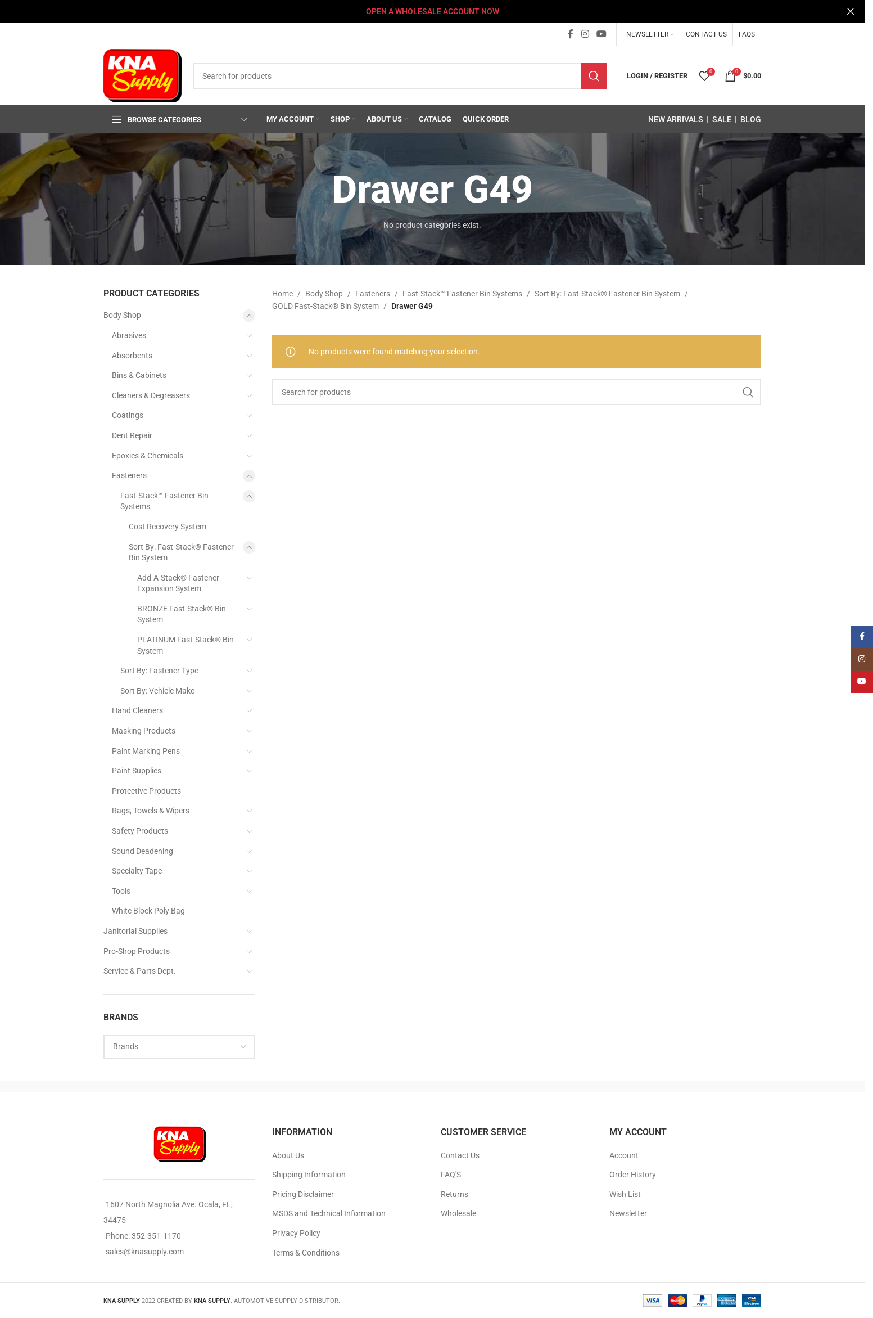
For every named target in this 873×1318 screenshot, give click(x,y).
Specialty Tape (137, 870)
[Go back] (318, 190)
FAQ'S (451, 1174)
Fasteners (129, 475)
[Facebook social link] (570, 34)
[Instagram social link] (584, 34)
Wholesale (458, 1213)
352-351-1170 (156, 1235)
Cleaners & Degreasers (151, 395)
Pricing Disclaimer (303, 1194)
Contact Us (460, 1155)
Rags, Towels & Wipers (150, 810)
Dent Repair (132, 435)
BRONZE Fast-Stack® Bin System (181, 614)
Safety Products (140, 830)
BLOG (750, 119)
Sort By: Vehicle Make (157, 690)
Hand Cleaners (137, 710)
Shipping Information (309, 1174)
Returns (454, 1194)
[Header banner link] (432, 11)
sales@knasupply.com (145, 1251)
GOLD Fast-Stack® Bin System (325, 306)
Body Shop (122, 315)
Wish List (625, 1194)
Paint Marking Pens (146, 750)
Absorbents (132, 355)
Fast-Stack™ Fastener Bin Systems (164, 501)
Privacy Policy (296, 1233)
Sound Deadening (142, 851)
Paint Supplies (136, 770)
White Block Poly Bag (148, 910)
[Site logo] (142, 74)
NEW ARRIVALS (675, 119)
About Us (288, 1155)
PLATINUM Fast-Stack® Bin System (185, 645)
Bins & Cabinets (139, 375)
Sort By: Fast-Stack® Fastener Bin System (181, 552)
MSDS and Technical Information (329, 1213)
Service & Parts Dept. (139, 970)
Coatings (127, 415)
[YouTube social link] (601, 34)
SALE (721, 119)
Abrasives (129, 335)
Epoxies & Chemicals (147, 455)
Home (282, 293)
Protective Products (146, 790)
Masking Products (143, 730)
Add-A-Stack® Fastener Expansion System (178, 583)
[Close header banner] (850, 11)
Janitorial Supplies (135, 930)
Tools (121, 891)
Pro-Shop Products (136, 951)
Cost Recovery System (167, 526)
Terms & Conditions (306, 1252)
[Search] (400, 76)
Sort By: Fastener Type (159, 670)
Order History (632, 1174)
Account (624, 1155)
